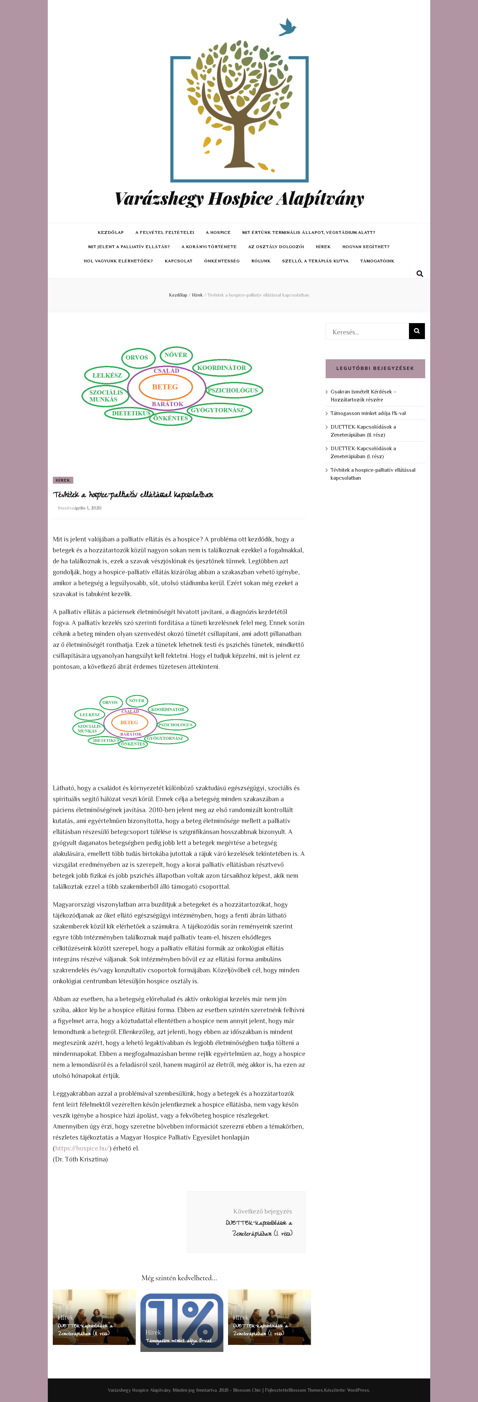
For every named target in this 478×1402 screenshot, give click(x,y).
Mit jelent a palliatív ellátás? (129, 247)
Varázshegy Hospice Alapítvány (239, 197)
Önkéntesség (222, 261)
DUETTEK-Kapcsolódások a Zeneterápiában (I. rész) (260, 1330)
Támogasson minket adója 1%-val (178, 1341)
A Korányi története (209, 247)
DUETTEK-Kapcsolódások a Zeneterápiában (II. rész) (85, 1330)
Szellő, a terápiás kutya (315, 261)
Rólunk (261, 261)
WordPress (358, 1390)
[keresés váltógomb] (420, 273)
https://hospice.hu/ (82, 1148)
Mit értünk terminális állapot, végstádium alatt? (308, 232)
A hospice (218, 232)
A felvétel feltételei (164, 232)
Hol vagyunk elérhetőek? (118, 261)
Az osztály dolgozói (276, 247)
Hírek (323, 247)
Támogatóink (377, 261)
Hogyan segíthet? (366, 247)
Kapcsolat (179, 261)
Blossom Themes (305, 1390)
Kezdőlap (111, 232)
